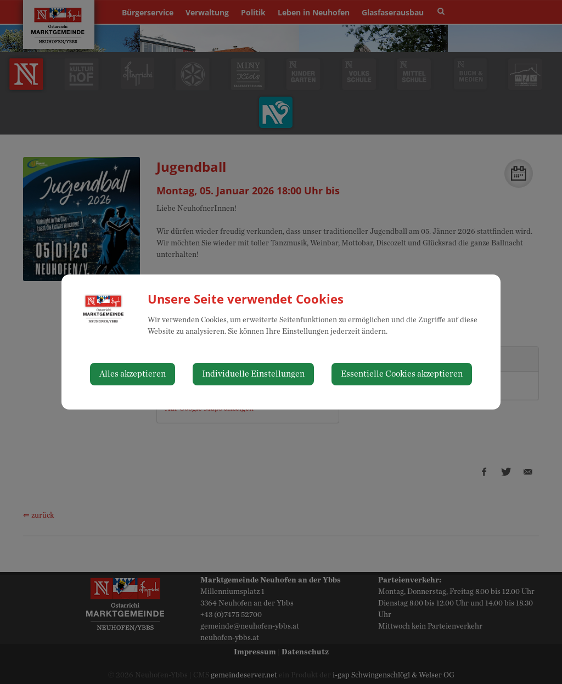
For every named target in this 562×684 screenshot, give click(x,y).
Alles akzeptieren (132, 373)
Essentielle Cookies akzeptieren (402, 373)
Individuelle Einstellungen (253, 373)
